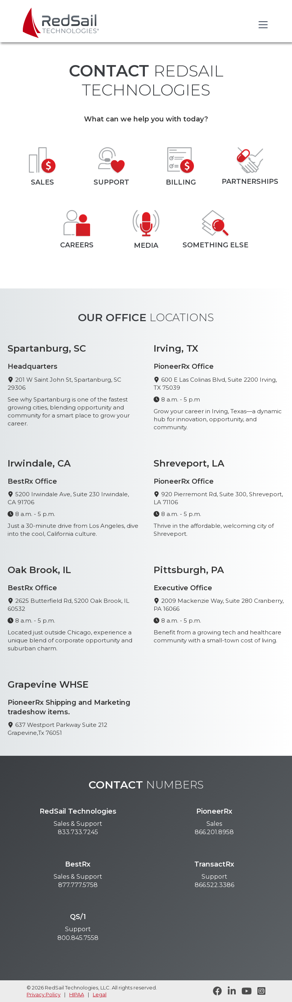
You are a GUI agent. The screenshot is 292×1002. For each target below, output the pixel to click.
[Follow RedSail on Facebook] (214, 991)
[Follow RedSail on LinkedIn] (229, 991)
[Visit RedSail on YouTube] (244, 991)
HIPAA (76, 994)
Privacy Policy (43, 994)
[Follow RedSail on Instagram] (258, 991)
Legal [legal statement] (99, 994)
